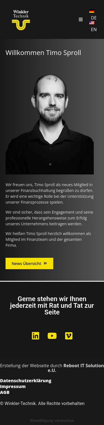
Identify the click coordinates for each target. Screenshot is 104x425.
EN (94, 29)
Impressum (13, 386)
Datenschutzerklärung (25, 381)
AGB (4, 392)
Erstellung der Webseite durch (52, 367)
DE (94, 18)
